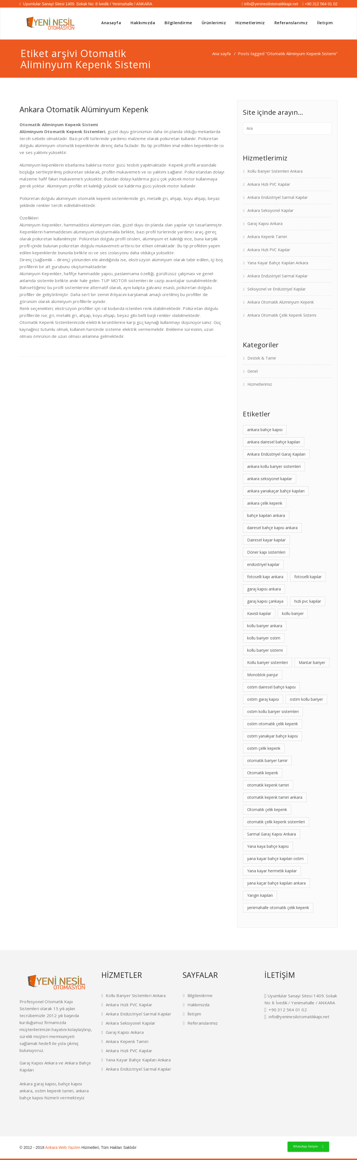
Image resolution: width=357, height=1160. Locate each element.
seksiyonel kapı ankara (298, 1108)
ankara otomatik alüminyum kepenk (185, 1115)
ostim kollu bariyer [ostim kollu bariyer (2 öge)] (306, 699)
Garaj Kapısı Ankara (265, 223)
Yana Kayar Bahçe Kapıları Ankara (277, 262)
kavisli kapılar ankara (240, 1087)
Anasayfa (111, 22)
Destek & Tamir (261, 358)
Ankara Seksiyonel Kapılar (270, 210)
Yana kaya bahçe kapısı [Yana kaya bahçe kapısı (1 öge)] (268, 846)
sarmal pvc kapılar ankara (315, 1080)
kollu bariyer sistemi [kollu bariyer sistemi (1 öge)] (265, 650)
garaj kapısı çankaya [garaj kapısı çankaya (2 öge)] (265, 601)
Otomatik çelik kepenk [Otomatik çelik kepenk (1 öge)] (267, 809)
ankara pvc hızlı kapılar (244, 1108)
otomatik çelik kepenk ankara (312, 1087)
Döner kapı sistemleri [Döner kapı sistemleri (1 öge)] (266, 552)
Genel (252, 371)
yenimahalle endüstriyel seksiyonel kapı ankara (195, 1108)
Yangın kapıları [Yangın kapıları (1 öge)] (260, 895)
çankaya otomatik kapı (152, 1108)
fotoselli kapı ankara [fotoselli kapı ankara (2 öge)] (265, 576)
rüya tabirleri (183, 1073)
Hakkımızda (143, 22)
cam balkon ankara (223, 1062)
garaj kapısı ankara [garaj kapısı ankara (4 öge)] (264, 589)
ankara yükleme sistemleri (265, 1101)
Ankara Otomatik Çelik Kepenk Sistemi (281, 315)
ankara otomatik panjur (304, 1101)
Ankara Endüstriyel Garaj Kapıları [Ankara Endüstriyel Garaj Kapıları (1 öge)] (276, 454)
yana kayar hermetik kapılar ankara (276, 1073)
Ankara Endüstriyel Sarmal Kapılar (277, 197)
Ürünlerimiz (214, 22)
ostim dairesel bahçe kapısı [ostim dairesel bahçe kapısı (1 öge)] (271, 687)
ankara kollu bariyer (137, 1101)
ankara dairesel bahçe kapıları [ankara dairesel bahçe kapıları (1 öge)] (273, 442)
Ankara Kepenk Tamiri (267, 236)
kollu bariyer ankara (294, 1062)
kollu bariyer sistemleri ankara (219, 1087)
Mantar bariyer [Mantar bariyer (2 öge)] (312, 662)
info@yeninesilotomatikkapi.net (270, 4)
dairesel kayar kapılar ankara (200, 1073)
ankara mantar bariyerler (156, 1101)
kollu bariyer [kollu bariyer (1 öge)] (293, 613)
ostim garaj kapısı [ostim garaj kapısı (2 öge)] (263, 699)
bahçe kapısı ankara (118, 1108)
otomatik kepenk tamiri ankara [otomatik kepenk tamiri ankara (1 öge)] (274, 797)
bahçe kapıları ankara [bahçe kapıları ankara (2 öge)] (266, 515)
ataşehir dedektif (274, 1051)
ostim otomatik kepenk (285, 1101)
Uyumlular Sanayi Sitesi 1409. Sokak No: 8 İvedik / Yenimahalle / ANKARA (86, 4)
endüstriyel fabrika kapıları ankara (241, 1101)
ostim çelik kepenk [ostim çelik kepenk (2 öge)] (263, 748)
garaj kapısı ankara (324, 1115)
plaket (207, 1067)
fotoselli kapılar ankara (200, 1094)
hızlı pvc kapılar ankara (317, 1108)
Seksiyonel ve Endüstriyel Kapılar (276, 289)
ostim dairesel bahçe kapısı (118, 1101)
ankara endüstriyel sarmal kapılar (238, 1115)
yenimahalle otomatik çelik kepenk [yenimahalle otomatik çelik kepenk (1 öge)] (278, 907)
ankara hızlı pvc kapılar (289, 1115)
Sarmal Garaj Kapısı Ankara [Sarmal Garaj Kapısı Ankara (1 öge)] (271, 834)
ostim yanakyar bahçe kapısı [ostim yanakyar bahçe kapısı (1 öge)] (272, 736)
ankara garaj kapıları (119, 1115)
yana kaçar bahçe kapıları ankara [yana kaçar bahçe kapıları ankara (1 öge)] (276, 883)
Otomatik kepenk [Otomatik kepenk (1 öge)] (262, 772)
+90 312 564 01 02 (319, 4)
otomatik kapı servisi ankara (267, 1094)
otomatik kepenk (297, 1056)
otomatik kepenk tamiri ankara (291, 1094)
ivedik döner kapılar (170, 1108)
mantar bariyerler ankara (233, 1080)
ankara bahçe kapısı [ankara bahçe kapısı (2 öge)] (265, 429)
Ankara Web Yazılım (62, 1147)
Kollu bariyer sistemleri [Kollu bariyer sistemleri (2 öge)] (267, 662)
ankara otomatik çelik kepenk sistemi (156, 1115)
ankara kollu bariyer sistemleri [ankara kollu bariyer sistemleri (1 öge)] (274, 466)
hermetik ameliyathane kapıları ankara (212, 1101)
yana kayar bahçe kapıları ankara (265, 1115)
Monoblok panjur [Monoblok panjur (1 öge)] (262, 674)
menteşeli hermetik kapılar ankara (248, 1073)
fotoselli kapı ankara (258, 1062)
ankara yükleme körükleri (224, 1108)
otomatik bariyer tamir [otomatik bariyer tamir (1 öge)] (267, 760)
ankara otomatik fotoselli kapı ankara (181, 1101)
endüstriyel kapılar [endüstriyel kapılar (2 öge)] (263, 564)
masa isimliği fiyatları (231, 1067)
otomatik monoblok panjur (301, 1073)
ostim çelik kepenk (135, 1115)
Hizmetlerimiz (250, 22)
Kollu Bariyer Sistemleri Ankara (275, 171)
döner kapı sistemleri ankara (223, 1073)
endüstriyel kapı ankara (262, 1056)
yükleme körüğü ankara (294, 1080)
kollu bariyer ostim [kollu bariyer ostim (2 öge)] (263, 638)
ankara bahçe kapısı (307, 1051)
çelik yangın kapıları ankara (196, 1087)
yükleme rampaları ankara (274, 1080)
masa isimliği (189, 1067)
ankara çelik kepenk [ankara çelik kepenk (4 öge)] (264, 503)
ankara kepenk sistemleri (323, 1101)
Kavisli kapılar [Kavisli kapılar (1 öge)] (259, 613)
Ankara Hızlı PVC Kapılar (268, 184)
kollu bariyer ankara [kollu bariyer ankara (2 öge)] (264, 625)
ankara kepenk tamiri (307, 1115)
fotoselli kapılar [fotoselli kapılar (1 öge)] (308, 576)
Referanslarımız (291, 22)
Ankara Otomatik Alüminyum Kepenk (84, 109)
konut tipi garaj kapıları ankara (288, 1087)
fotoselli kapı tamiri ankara (220, 1094)
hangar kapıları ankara (253, 1080)
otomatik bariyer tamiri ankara (243, 1094)
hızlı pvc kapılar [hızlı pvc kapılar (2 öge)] (307, 601)
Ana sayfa (221, 53)
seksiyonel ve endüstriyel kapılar (212, 1115)
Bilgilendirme (178, 22)
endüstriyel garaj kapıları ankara (262, 1087)
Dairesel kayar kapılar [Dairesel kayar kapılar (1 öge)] (266, 540)
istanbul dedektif (326, 1062)
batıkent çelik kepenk (280, 1108)
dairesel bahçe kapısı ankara (211, 1080)
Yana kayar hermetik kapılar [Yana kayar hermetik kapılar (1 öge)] (272, 870)
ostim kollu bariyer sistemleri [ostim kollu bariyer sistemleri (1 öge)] (273, 711)
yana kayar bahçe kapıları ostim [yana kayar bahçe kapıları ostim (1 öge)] (275, 858)
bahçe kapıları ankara (263, 1108)
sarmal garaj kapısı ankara (314, 1094)
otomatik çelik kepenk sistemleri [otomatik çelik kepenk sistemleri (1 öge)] (276, 821)
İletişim (325, 22)
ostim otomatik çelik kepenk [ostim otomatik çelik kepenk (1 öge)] (272, 723)
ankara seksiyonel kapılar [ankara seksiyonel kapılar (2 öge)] (269, 478)
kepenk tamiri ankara (222, 1056)
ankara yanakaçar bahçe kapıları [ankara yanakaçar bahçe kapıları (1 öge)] (276, 491)
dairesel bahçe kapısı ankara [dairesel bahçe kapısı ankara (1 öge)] (272, 527)
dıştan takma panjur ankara (323, 1073)
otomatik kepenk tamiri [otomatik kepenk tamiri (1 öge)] (268, 785)
